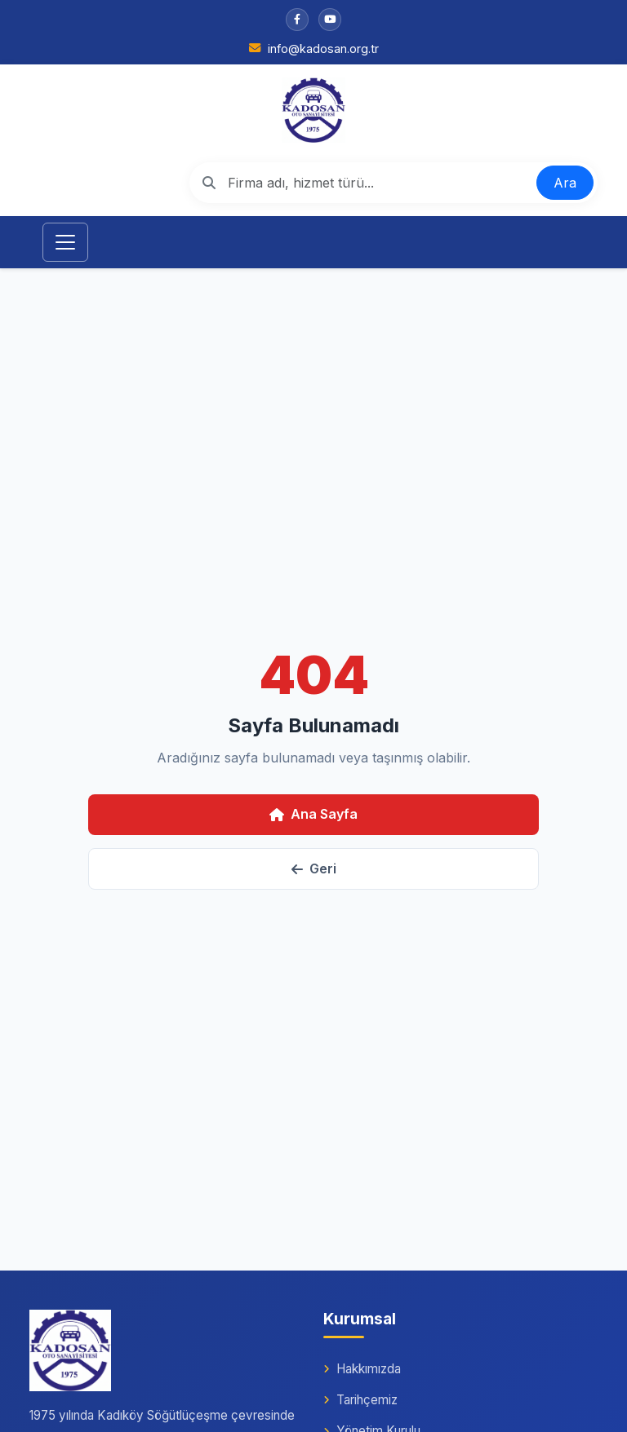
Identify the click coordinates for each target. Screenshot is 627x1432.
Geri (313, 868)
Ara (565, 183)
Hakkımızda (362, 1369)
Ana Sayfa (313, 814)
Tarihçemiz (360, 1400)
